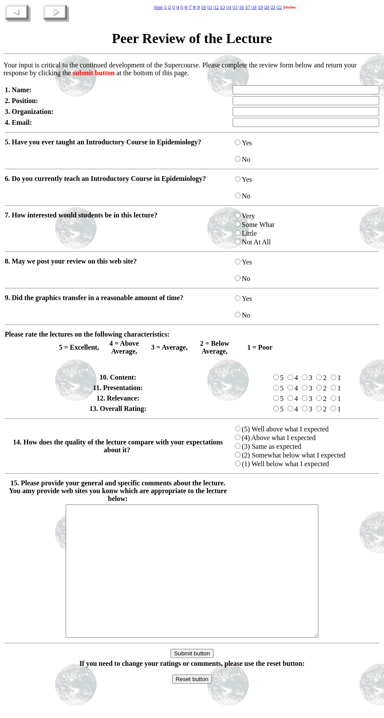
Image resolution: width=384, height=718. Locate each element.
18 (254, 7)
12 (216, 7)
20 (267, 7)
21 (273, 7)
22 (279, 7)
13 (222, 7)
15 (235, 7)
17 (248, 7)
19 (260, 7)
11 (210, 7)
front (158, 7)
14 (229, 7)
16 (242, 7)
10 (204, 7)
